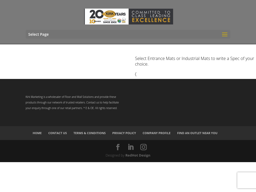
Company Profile (156, 133)
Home (37, 133)
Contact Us (57, 133)
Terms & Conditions (89, 133)
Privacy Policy (124, 133)
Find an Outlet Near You (197, 133)
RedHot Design (137, 155)
